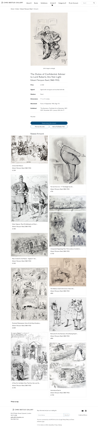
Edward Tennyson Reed (26, 9)
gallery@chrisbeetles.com (17, 417)
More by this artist (40, 126)
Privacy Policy (66, 419)
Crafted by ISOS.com (82, 415)
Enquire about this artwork (49, 123)
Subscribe (67, 415)
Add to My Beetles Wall (58, 126)
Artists (17, 9)
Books (36, 3)
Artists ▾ (53, 3)
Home (12, 9)
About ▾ (28, 3)
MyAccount (73, 3)
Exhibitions (44, 3)
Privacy (56, 425)
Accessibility (51, 425)
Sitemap (60, 425)
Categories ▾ (62, 3)
